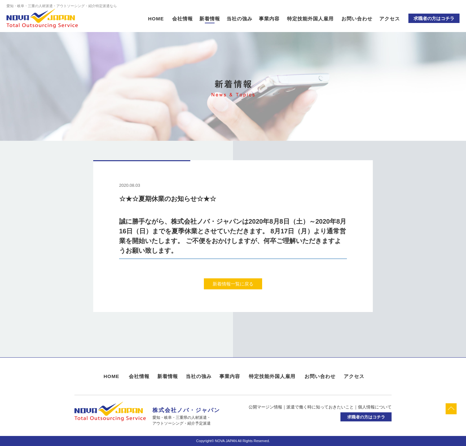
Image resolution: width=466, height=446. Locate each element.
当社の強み (239, 18)
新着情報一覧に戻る (233, 283)
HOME (156, 18)
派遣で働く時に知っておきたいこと (320, 407)
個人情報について (375, 407)
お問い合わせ (356, 18)
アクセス (389, 18)
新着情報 (209, 18)
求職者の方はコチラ (434, 18)
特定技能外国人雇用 (310, 18)
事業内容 (269, 18)
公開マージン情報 (265, 407)
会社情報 (182, 18)
